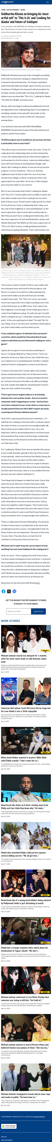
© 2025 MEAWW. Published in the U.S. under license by (17, 1116)
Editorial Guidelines (7, 1140)
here (38, 583)
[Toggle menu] (48, 2)
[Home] (7, 2)
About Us (4, 1136)
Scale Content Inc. (39, 1116)
